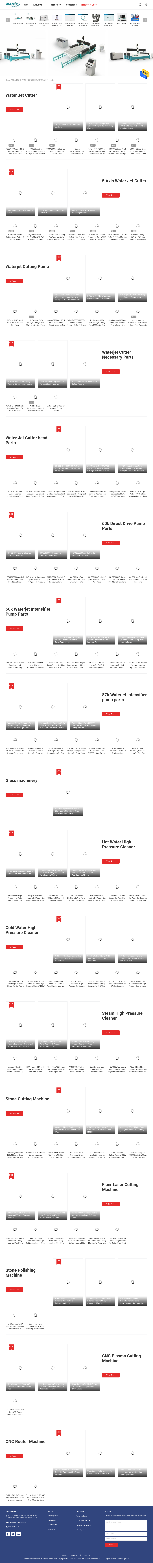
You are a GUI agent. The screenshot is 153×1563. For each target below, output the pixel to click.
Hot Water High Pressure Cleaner (118, 844)
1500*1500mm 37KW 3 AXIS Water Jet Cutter (68, 126)
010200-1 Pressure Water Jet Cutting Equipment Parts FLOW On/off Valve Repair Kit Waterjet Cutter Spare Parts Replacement (35, 496)
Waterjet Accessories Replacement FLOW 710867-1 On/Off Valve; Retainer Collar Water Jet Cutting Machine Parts (97, 753)
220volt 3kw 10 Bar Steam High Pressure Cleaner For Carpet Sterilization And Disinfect (83, 1044)
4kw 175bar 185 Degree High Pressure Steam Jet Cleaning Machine (56, 1069)
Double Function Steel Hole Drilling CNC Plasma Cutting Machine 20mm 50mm (84, 1386)
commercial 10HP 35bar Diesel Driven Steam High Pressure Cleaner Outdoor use (51, 1044)
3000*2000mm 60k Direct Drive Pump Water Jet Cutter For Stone (55, 151)
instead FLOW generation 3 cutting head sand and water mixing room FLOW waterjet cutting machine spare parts (56, 496)
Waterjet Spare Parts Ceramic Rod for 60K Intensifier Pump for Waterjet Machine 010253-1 (35, 753)
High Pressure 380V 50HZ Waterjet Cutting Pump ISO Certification (96, 322)
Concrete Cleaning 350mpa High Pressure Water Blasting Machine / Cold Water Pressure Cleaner (56, 986)
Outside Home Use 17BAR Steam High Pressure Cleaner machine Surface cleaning (97, 1071)
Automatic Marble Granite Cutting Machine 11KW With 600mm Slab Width (67, 1129)
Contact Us (51, 1529)
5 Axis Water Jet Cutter (124, 180)
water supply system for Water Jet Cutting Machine (56, 408)
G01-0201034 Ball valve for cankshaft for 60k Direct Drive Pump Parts (117, 579)
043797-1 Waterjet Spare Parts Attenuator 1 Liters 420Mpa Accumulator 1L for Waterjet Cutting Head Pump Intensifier (76, 667)
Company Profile (53, 1516)
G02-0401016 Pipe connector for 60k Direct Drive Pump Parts (76, 579)
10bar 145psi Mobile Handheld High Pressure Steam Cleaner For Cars (138, 1069)
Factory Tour (52, 1520)
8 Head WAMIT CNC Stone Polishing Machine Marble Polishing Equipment (65, 1301)
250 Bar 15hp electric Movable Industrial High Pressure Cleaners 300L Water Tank (132, 958)
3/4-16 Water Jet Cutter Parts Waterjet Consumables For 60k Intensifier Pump (98, 639)
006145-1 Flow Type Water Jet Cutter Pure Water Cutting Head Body (138, 494)
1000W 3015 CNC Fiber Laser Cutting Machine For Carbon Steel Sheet (117, 1240)
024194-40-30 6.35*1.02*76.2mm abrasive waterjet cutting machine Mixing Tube (67, 468)
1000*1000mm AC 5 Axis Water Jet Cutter (20, 211)
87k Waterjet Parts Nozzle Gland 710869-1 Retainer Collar (117, 751)
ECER (127, 1559)
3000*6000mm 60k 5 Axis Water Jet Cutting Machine (84, 211)
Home (8, 80)
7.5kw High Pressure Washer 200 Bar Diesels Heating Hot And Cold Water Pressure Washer (52, 872)
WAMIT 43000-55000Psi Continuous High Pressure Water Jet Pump (76, 322)
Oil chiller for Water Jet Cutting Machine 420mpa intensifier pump (20, 383)
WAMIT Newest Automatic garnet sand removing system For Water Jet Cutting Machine (35, 410)
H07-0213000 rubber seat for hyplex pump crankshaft (50, 554)
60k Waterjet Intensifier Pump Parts (28, 612)
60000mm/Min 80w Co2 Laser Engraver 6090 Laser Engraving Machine (18, 1215)
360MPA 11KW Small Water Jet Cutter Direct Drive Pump (15, 322)
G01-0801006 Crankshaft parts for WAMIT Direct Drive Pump (97, 579)
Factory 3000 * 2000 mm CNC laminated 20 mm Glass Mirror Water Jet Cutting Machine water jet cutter (96, 153)
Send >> (111, 1545)
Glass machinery (21, 780)
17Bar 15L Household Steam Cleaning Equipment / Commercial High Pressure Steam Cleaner (20, 1044)
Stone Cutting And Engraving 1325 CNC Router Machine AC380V (99, 1472)
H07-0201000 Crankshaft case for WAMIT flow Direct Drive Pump (15, 579)
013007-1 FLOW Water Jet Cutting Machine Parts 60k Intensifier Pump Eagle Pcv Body (67, 639)
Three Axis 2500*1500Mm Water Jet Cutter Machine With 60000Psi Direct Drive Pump (132, 126)
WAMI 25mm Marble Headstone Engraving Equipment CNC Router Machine (67, 1472)
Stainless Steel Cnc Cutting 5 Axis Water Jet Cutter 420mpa (15, 237)
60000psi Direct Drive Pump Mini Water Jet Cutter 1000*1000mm (138, 151)
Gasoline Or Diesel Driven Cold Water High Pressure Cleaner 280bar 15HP (98, 958)
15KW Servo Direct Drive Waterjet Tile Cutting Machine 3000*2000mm (76, 237)
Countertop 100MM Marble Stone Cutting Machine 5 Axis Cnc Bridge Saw (132, 1129)
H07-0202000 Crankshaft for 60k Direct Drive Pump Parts (84, 554)
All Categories (80, 1530)
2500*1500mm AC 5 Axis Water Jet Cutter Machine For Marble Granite (117, 237)
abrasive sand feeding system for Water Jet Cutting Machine (52, 383)
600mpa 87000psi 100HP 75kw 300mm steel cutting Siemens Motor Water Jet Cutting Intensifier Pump (56, 325)
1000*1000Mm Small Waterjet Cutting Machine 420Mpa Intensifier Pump (35, 151)
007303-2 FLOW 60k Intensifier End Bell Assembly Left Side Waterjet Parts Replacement (117, 667)
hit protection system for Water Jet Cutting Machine (84, 383)
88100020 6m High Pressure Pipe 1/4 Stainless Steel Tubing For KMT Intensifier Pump (132, 639)
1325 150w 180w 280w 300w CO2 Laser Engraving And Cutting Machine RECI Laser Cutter (52, 1215)
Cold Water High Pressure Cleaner (22, 930)
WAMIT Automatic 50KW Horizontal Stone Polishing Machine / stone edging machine (132, 1301)
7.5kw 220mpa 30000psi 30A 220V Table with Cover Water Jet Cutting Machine (100, 126)
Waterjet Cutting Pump (27, 266)
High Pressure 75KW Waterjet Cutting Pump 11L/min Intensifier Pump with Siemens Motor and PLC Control (35, 325)
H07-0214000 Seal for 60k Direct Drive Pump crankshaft (19, 554)
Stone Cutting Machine (27, 1099)
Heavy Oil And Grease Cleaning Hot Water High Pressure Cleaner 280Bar (35, 898)
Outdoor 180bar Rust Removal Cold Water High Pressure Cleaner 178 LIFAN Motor (68, 958)
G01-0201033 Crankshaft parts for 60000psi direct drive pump (138, 579)
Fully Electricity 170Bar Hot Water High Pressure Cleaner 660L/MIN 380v (138, 898)
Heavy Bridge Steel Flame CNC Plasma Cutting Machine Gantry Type (19, 1386)
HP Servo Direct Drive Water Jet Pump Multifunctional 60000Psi (99, 297)
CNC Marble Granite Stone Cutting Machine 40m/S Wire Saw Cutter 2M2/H (99, 1129)
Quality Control (52, 1525)
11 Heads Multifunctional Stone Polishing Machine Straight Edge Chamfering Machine (99, 1301)
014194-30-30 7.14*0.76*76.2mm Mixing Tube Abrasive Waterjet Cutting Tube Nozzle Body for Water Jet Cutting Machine (99, 468)
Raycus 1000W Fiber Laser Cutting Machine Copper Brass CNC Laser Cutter (84, 1215)
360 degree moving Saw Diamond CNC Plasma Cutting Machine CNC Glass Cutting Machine (52, 1386)
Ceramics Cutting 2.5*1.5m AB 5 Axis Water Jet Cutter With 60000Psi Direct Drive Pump (138, 239)
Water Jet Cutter (21, 95)
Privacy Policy (87, 1555)
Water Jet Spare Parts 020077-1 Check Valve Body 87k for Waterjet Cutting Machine (84, 725)
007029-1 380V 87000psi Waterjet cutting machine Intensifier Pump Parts (76, 751)
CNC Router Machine (26, 1441)
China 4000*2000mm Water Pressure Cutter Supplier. (41, 1559)
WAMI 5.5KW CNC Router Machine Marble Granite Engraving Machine (15, 1497)
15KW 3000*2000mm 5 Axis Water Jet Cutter (52, 211)
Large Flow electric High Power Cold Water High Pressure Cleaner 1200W (35, 983)
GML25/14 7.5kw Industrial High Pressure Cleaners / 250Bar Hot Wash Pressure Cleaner (84, 872)
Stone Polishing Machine (21, 1273)
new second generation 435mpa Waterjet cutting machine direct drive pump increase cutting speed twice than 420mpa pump (68, 297)
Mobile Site (74, 1555)
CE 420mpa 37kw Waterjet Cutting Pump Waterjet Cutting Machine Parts (132, 297)
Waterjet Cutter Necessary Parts (118, 355)
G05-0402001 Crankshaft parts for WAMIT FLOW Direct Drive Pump (56, 579)
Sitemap (64, 1555)
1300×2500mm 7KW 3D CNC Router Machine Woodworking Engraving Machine (131, 1472)
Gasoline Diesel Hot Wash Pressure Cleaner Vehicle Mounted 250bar (20, 873)
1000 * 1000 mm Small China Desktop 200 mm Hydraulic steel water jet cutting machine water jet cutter (117, 153)
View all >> (14, 109)
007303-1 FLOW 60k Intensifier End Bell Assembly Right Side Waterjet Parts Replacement (96, 667)
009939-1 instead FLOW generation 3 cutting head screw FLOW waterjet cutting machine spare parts (76, 496)
